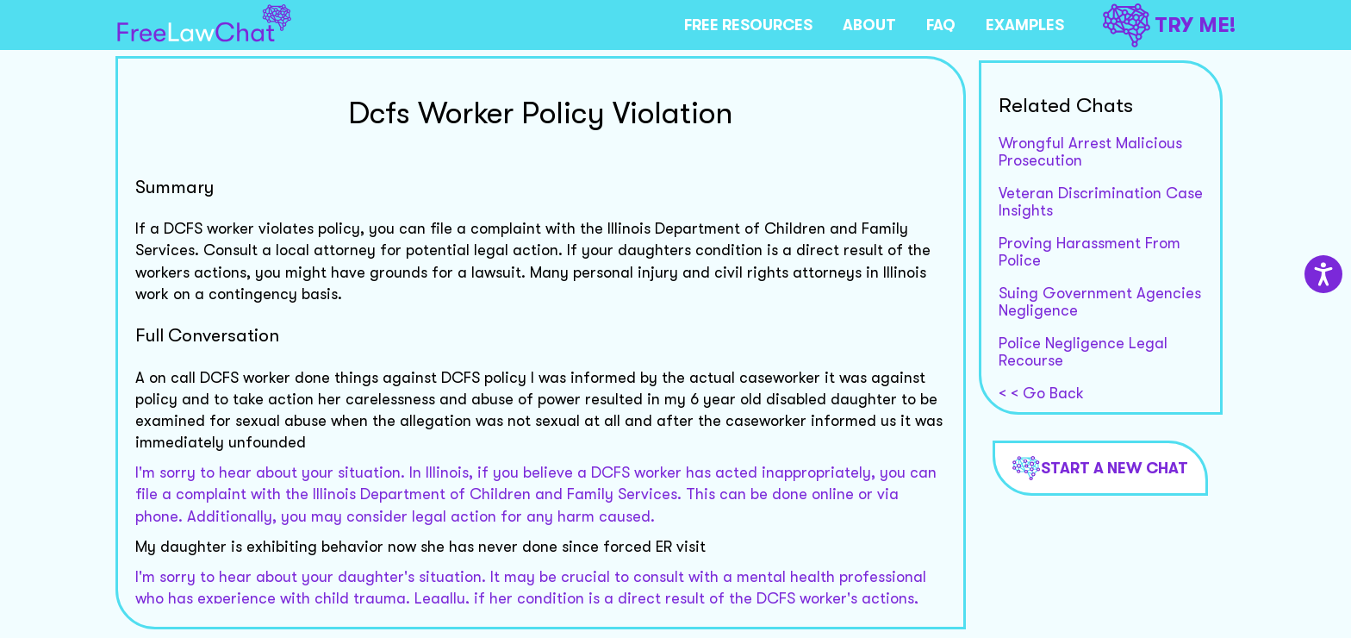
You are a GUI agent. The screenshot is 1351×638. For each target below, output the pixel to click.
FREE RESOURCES (748, 25)
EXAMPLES (1025, 25)
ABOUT (869, 25)
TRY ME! (1169, 25)
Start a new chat (1100, 468)
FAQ (941, 25)
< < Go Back (1041, 393)
